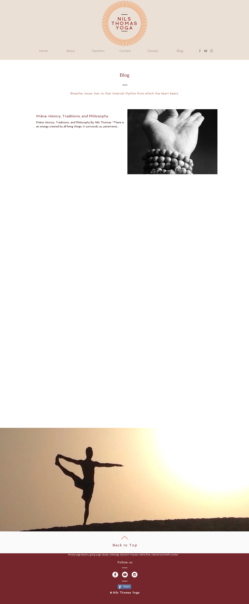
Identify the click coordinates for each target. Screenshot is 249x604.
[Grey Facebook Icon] (200, 51)
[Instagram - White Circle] (134, 574)
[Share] (124, 586)
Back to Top (124, 545)
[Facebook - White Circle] (115, 574)
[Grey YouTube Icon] (206, 51)
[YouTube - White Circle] (125, 574)
